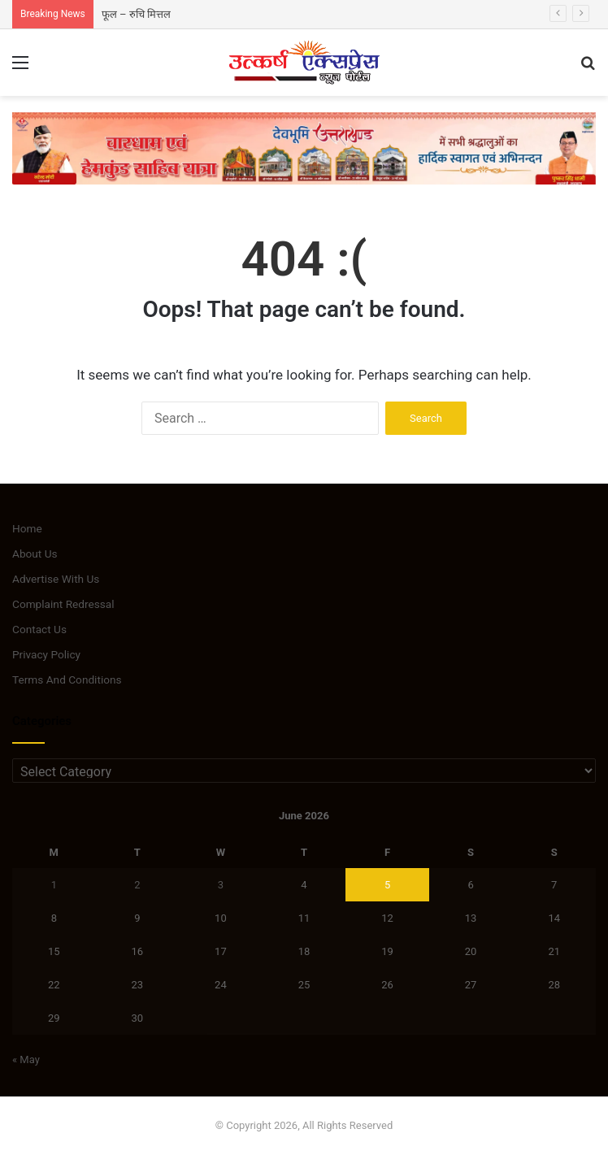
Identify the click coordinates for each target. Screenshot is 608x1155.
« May (26, 1059)
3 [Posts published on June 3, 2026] (221, 885)
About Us (35, 553)
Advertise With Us (55, 578)
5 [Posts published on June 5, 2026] (387, 885)
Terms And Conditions (67, 679)
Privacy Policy (46, 654)
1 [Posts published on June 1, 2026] (54, 885)
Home (27, 528)
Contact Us (39, 629)
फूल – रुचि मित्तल (136, 14)
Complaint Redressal (63, 603)
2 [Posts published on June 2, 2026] (137, 885)
